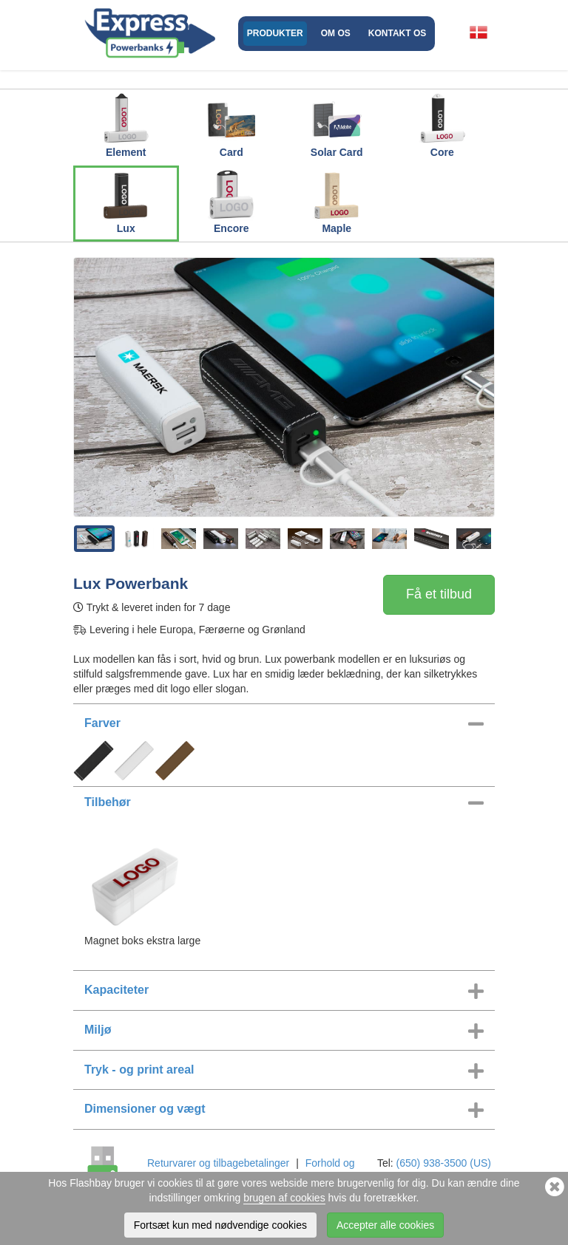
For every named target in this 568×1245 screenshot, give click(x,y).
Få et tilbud (439, 594)
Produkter (275, 33)
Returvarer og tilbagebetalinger (218, 1163)
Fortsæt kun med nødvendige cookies (220, 1225)
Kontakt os (397, 33)
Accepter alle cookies (385, 1225)
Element (126, 125)
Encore (231, 201)
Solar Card (337, 125)
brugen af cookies (284, 1198)
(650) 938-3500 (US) (443, 1163)
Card (231, 125)
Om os (336, 33)
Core (442, 125)
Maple (336, 201)
